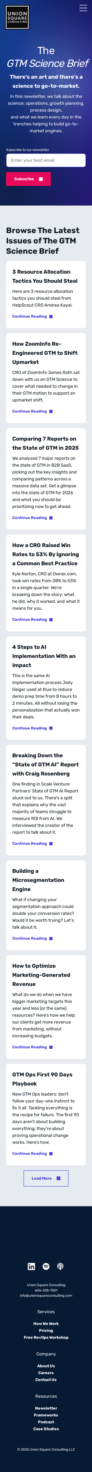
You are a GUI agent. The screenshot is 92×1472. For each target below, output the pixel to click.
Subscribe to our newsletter (27, 150)
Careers (46, 1372)
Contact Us (46, 1379)
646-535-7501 (46, 1290)
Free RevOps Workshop (46, 1337)
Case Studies (46, 1429)
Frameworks (46, 1415)
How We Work (46, 1323)
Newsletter (46, 1408)
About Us (46, 1366)
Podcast (46, 1422)
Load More (42, 1178)
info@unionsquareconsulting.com (46, 1295)
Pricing (46, 1330)
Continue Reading (29, 316)
